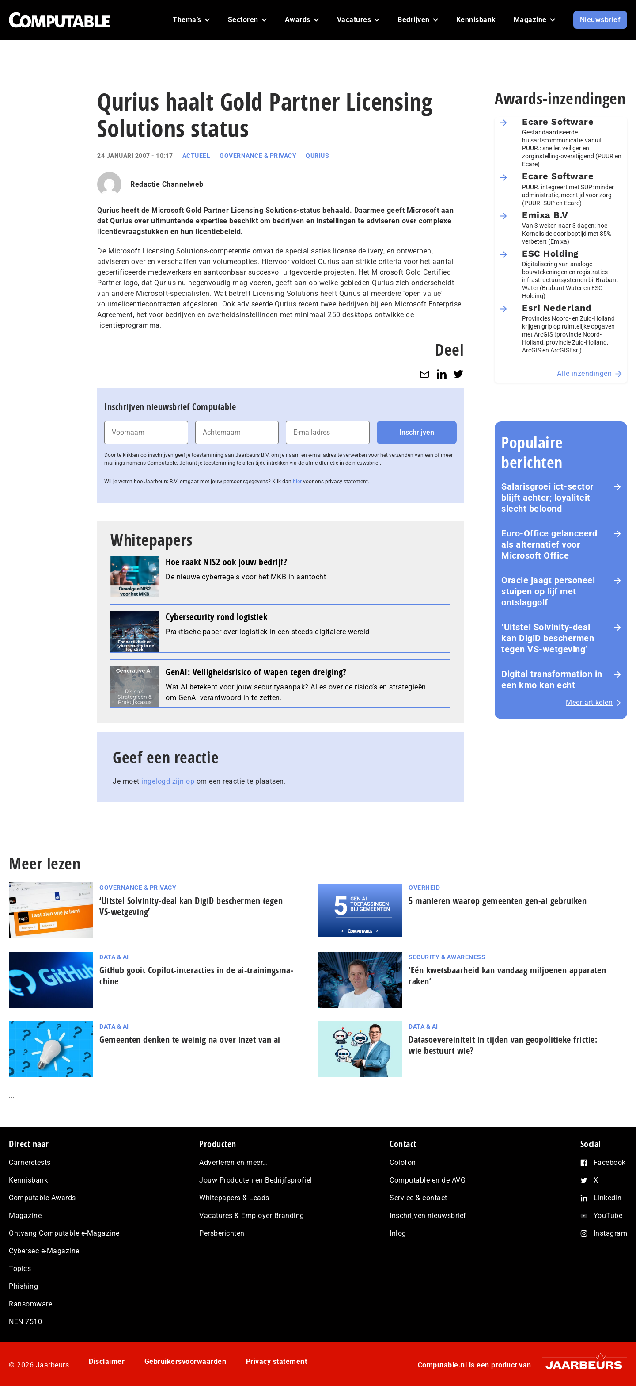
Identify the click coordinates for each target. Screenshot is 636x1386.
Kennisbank (28, 1180)
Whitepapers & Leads (234, 1198)
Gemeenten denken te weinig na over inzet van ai (191, 1039)
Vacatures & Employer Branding (251, 1215)
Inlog (398, 1233)
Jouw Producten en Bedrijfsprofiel (255, 1180)
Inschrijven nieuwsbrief (428, 1215)
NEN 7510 (25, 1321)
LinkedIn (608, 1198)
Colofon (403, 1162)
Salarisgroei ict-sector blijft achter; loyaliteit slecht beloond (547, 497)
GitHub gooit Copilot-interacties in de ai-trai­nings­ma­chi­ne (196, 975)
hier (297, 482)
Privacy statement (276, 1361)
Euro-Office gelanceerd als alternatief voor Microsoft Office (549, 544)
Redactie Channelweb (167, 184)
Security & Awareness (447, 957)
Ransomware (30, 1304)
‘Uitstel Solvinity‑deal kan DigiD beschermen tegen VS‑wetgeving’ (547, 638)
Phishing (23, 1286)
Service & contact (418, 1198)
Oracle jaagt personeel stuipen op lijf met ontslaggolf (548, 591)
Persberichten (222, 1233)
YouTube (608, 1215)
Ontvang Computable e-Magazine (64, 1233)
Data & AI (114, 957)
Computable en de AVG (428, 1180)
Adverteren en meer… (233, 1162)
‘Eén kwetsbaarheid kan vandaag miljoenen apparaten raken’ (507, 975)
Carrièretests (30, 1162)
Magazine (25, 1215)
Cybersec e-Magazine (44, 1251)
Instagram (611, 1233)
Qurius (317, 155)
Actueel (196, 155)
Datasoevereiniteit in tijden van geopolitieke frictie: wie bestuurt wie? (503, 1045)
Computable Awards (42, 1198)
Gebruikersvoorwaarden (185, 1361)
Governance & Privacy (258, 155)
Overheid (424, 887)
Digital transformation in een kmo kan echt (551, 679)
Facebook (610, 1162)
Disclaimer (107, 1361)
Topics (20, 1268)
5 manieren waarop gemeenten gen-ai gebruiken (498, 901)
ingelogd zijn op (167, 781)
